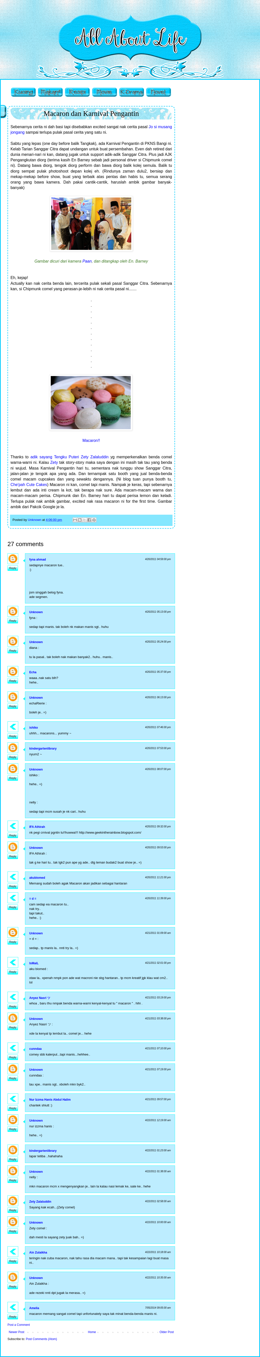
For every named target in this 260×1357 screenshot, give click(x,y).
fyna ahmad (37, 559)
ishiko (33, 727)
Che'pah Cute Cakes (28, 485)
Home (92, 1332)
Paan (87, 261)
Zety (54, 462)
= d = (32, 898)
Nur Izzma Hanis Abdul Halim (50, 1099)
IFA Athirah (37, 827)
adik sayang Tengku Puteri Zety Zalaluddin (69, 457)
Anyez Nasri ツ (39, 998)
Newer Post (16, 1332)
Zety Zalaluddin (40, 1201)
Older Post (167, 1332)
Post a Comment (19, 1325)
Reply (12, 568)
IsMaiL (33, 963)
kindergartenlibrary (42, 748)
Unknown (36, 612)
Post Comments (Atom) (41, 1339)
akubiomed (37, 877)
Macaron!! (91, 440)
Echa (32, 672)
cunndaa (35, 1049)
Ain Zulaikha (38, 1252)
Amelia (34, 1308)
